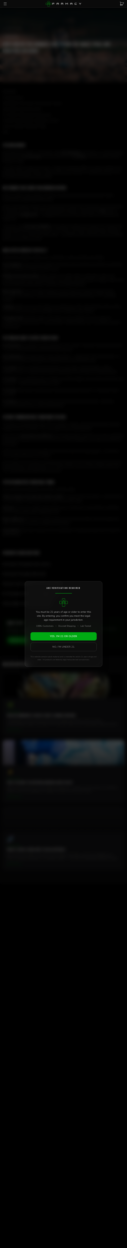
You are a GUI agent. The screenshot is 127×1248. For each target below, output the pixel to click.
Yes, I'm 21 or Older (63, 636)
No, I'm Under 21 (63, 646)
